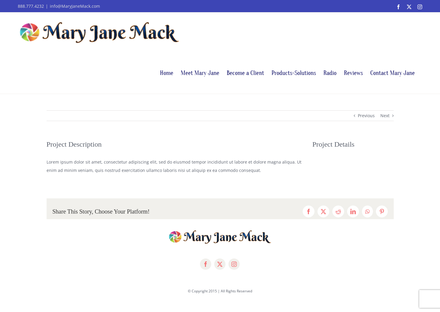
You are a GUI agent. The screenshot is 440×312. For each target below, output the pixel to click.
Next (385, 115)
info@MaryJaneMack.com (75, 6)
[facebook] (205, 264)
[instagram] (234, 264)
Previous (366, 115)
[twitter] (219, 264)
